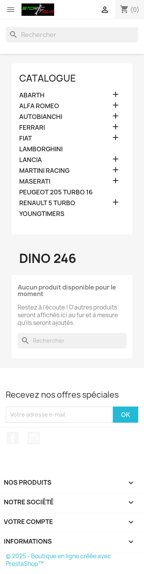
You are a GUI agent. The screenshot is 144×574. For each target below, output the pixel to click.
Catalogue (47, 78)
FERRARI (32, 128)
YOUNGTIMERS (42, 214)
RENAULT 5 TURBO (47, 203)
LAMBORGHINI (41, 149)
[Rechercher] (72, 34)
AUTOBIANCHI (40, 117)
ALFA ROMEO (39, 106)
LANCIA (30, 160)
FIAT (25, 138)
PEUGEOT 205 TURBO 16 (56, 192)
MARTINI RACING (44, 171)
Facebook (13, 438)
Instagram (34, 438)
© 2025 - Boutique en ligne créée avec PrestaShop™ (58, 560)
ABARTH (32, 95)
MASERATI (34, 181)
